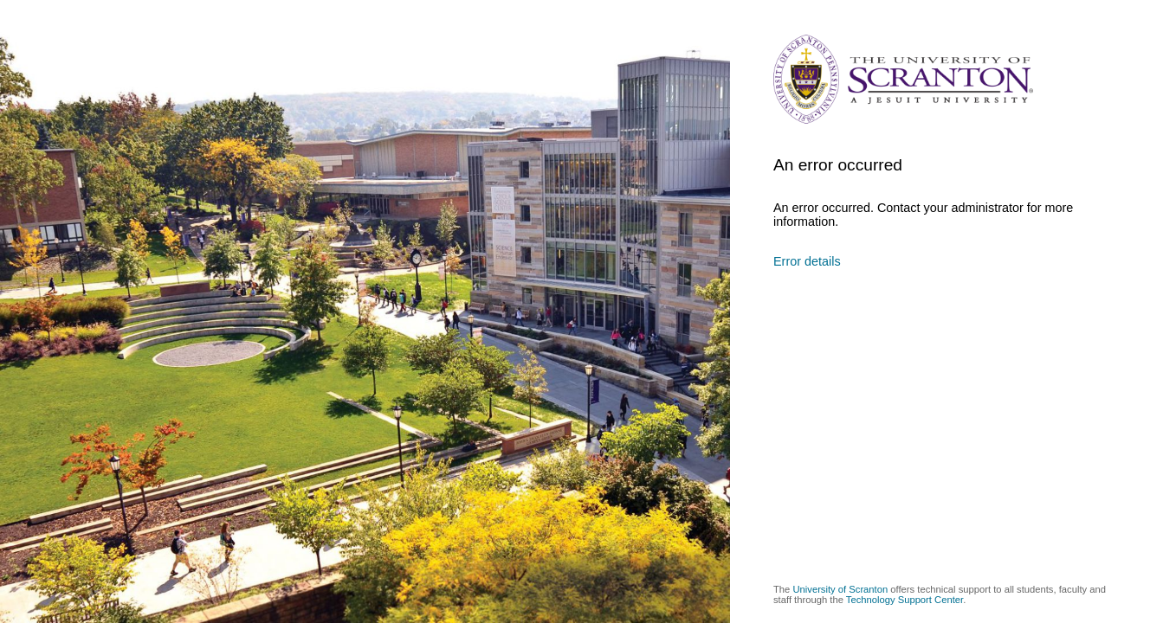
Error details (807, 261)
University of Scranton (840, 589)
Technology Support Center (904, 599)
